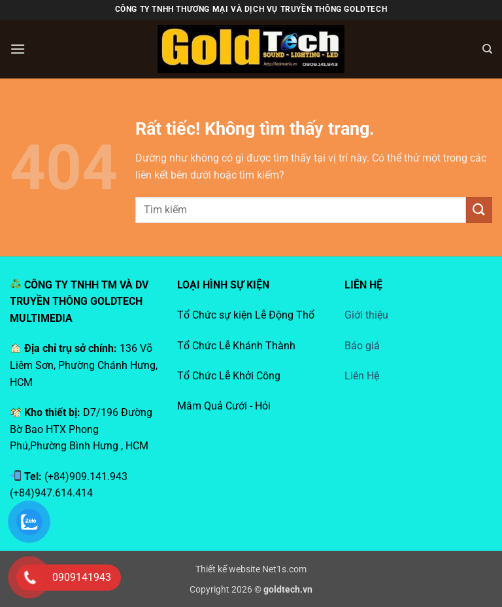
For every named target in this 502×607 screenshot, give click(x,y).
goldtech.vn (287, 589)
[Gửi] (479, 209)
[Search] (487, 49)
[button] (17, 49)
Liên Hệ (361, 376)
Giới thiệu (366, 315)
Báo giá (362, 345)
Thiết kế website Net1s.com (251, 569)
